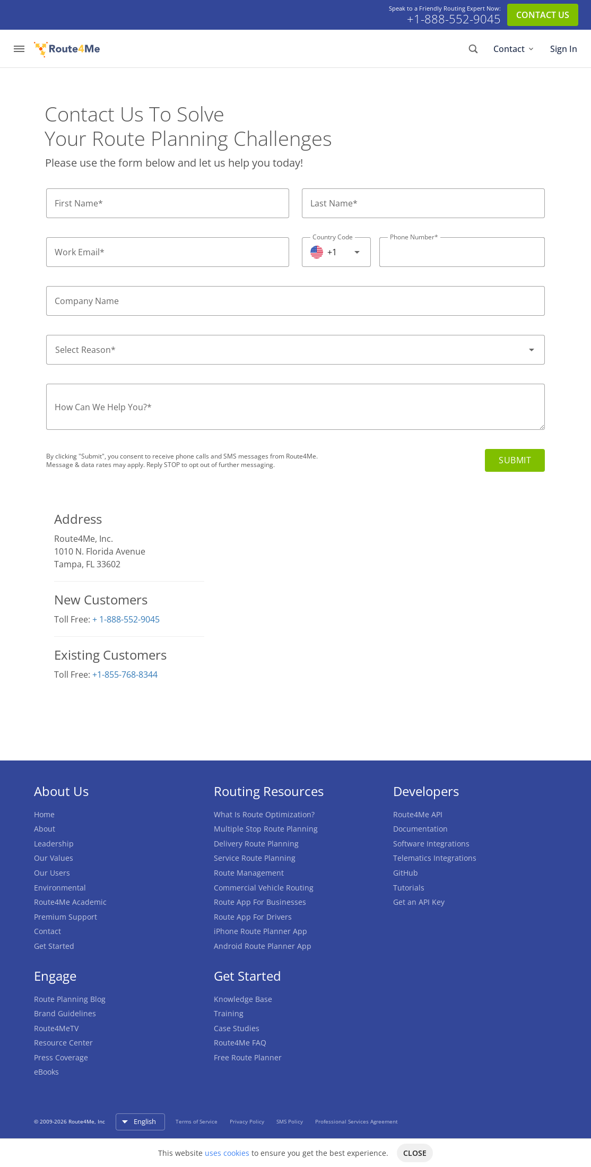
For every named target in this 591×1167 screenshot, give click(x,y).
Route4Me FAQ (240, 1043)
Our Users (52, 873)
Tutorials (408, 888)
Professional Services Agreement (356, 1121)
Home (44, 814)
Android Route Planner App (262, 946)
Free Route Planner (248, 1057)
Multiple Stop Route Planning (266, 829)
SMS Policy (290, 1121)
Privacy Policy (248, 1121)
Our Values (53, 858)
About (44, 829)
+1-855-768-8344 (125, 674)
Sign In (563, 49)
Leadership (54, 843)
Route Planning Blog (70, 999)
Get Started (54, 946)
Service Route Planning (255, 858)
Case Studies (236, 1028)
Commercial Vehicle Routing (264, 888)
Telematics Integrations (434, 858)
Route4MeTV (56, 1028)
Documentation (420, 829)
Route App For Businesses (260, 902)
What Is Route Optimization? (264, 814)
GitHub (405, 873)
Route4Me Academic (70, 902)
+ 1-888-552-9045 (126, 619)
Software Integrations (431, 843)
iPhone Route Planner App (260, 931)
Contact (514, 49)
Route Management (249, 873)
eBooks (46, 1072)
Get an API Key (419, 902)
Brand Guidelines (65, 1013)
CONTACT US (542, 15)
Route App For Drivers (253, 917)
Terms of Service (197, 1121)
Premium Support (65, 917)
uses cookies (227, 1153)
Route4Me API (417, 814)
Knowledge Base (243, 999)
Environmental (60, 888)
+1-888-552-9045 (454, 19)
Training (229, 1013)
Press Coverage (61, 1057)
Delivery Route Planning (256, 843)
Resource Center (63, 1043)
